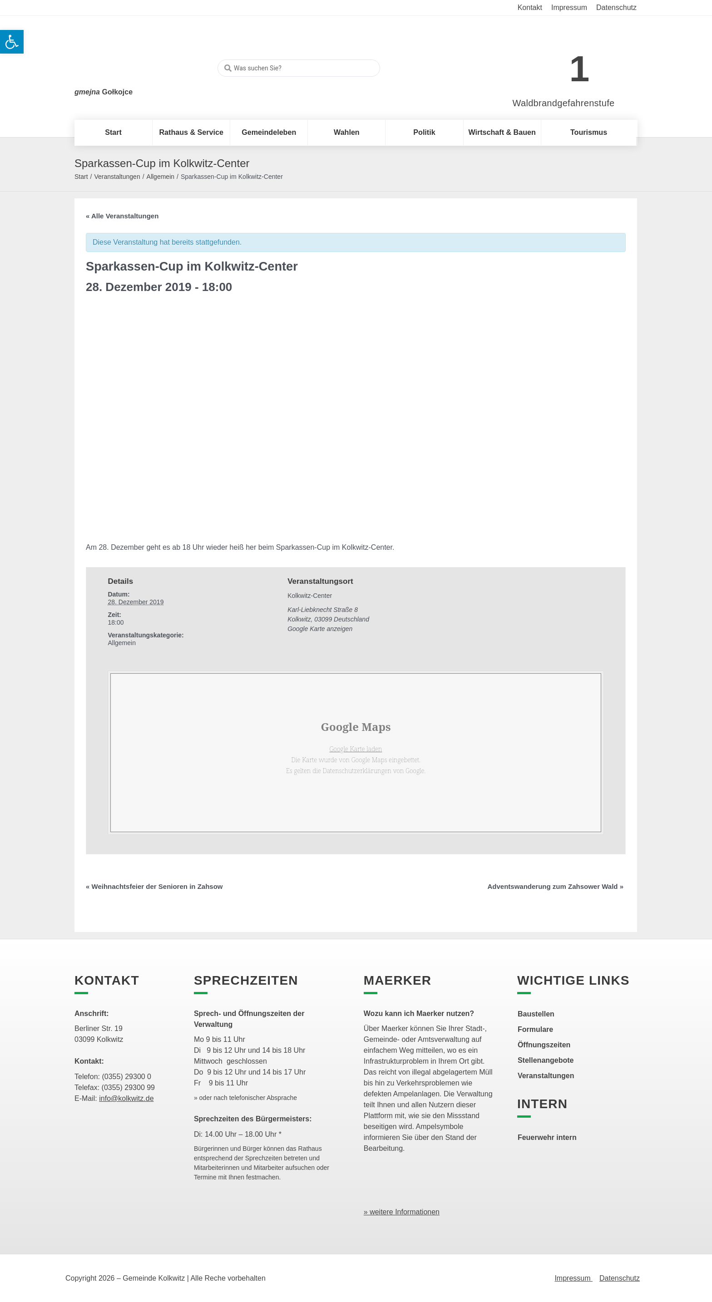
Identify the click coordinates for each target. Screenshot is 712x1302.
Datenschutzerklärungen (357, 770)
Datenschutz (619, 1278)
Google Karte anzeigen (319, 628)
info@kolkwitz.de (126, 1098)
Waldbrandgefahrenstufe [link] (564, 103)
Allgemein (160, 176)
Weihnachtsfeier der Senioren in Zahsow (154, 886)
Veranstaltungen (117, 176)
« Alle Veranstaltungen (122, 216)
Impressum (573, 1278)
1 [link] (579, 69)
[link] (550, 64)
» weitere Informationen (402, 1212)
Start (81, 176)
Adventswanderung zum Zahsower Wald (556, 886)
